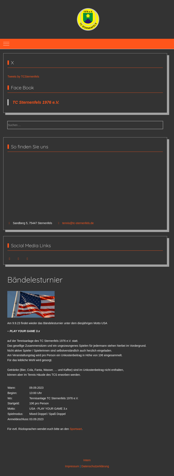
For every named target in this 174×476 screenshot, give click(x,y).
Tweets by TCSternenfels (23, 76)
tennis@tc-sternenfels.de (78, 223)
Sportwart (76, 429)
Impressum (72, 466)
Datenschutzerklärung (95, 466)
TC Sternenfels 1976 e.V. (36, 102)
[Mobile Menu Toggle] (6, 44)
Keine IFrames (85, 188)
